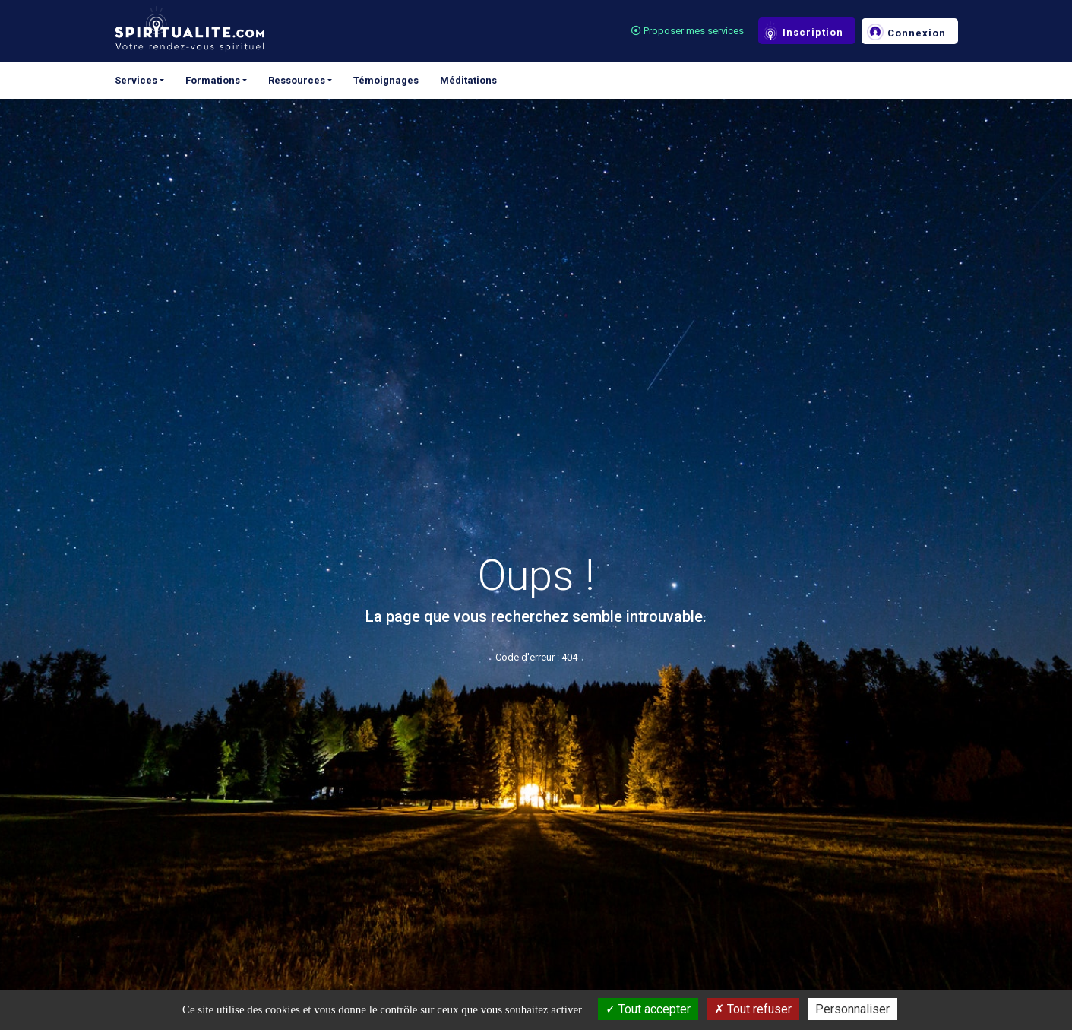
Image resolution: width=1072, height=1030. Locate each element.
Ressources (296, 80)
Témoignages (386, 80)
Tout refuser (753, 1009)
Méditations (468, 80)
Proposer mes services (687, 30)
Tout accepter (648, 1009)
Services (136, 80)
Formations (212, 80)
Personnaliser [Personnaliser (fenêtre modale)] (852, 1009)
